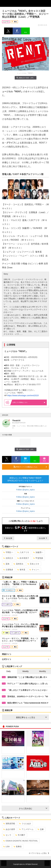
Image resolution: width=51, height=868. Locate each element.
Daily (8, 671)
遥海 (6, 564)
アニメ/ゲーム (26, 829)
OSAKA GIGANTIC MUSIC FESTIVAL (20, 841)
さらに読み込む (33, 808)
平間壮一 (8, 552)
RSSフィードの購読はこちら (30, 467)
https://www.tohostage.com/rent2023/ (23, 395)
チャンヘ (34, 569)
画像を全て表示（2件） (25, 78)
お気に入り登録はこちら (29, 402)
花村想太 (18, 564)
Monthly (42, 671)
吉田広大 (8, 558)
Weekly (25, 671)
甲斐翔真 (38, 558)
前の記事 (8, 538)
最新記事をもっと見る (31, 717)
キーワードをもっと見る (39, 853)
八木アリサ (23, 552)
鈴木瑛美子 (23, 558)
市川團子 (20, 835)
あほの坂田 (9, 829)
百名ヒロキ (33, 564)
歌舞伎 (18, 846)
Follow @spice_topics (25, 490)
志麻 (41, 829)
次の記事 (43, 538)
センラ (7, 835)
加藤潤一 (38, 552)
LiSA (6, 846)
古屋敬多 (8, 569)
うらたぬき (25, 823)
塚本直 (21, 569)
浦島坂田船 (9, 823)
